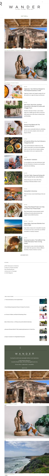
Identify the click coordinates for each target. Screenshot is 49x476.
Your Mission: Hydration (30, 159)
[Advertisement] (24, 284)
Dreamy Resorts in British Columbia (10, 267)
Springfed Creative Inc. (33, 361)
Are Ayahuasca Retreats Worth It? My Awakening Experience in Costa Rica (18, 329)
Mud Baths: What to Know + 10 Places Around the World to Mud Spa (17, 321)
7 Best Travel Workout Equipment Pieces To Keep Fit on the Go (15, 307)
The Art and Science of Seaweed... (7, 473)
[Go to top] (24, 368)
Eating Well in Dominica (30, 191)
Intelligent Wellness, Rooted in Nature (10, 82)
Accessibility (31, 364)
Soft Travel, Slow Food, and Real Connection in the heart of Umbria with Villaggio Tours (34, 106)
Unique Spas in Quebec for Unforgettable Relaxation (13, 336)
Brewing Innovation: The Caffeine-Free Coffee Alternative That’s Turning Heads (34, 241)
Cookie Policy (25, 364)
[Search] (46, 2)
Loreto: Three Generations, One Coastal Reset (12, 299)
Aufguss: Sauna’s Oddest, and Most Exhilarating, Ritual (14, 314)
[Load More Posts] (24, 255)
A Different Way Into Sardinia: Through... (9, 403)
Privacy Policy (18, 364)
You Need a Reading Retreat (8, 269)
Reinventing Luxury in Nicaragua (9, 271)
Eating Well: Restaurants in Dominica (10, 266)
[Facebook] (20, 347)
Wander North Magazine (7, 273)
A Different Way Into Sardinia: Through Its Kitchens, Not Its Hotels (16, 50)
